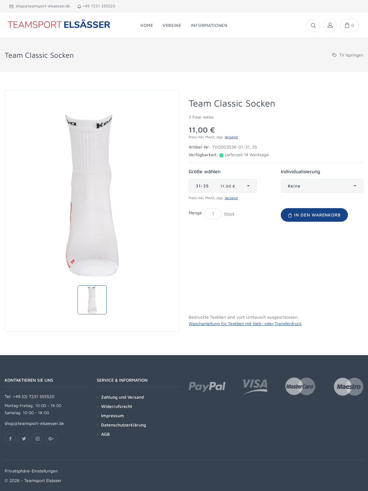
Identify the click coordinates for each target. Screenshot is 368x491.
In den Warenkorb (314, 214)
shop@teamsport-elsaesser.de (39, 5)
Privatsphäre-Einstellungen (31, 470)
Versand (231, 137)
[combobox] (223, 186)
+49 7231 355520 (96, 5)
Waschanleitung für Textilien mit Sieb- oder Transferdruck (245, 323)
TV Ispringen (351, 54)
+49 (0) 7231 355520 (33, 396)
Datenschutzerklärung (123, 424)
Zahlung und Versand (122, 397)
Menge (195, 212)
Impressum (112, 415)
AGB (105, 434)
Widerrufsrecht (116, 406)
